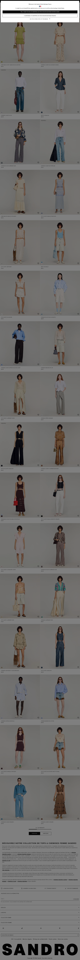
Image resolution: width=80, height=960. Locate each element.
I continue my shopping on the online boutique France (40, 15)
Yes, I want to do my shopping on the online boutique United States (40, 11)
